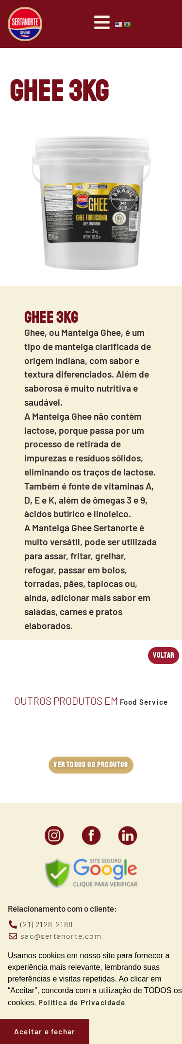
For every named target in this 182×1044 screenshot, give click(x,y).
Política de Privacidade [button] (81, 1002)
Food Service (144, 701)
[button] (163, 655)
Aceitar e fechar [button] (44, 1031)
